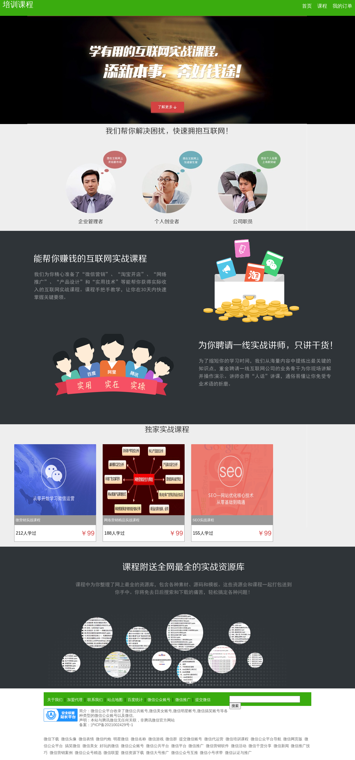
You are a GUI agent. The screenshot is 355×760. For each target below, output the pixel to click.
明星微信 (121, 739)
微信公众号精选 (88, 752)
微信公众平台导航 (266, 739)
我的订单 (342, 6)
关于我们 (55, 699)
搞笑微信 (72, 746)
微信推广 (183, 699)
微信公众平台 (102, 711)
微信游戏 (156, 739)
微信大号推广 (157, 752)
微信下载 (51, 739)
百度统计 (135, 699)
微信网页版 (292, 739)
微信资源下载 (132, 752)
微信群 (171, 739)
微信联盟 (111, 752)
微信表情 (86, 739)
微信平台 (179, 746)
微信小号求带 (211, 752)
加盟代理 (74, 699)
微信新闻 (281, 746)
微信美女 (90, 746)
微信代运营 (213, 739)
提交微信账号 (190, 739)
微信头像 (68, 739)
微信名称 (138, 739)
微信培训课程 (237, 739)
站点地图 (115, 699)
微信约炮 (103, 739)
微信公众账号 (158, 699)
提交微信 (203, 699)
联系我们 (95, 699)
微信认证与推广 (238, 752)
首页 (307, 6)
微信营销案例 (61, 752)
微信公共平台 (157, 746)
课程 (322, 6)
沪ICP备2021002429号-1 (112, 725)
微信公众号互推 (184, 752)
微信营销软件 (217, 746)
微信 (129, 715)
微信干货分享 (259, 746)
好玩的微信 (109, 746)
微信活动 (238, 746)
